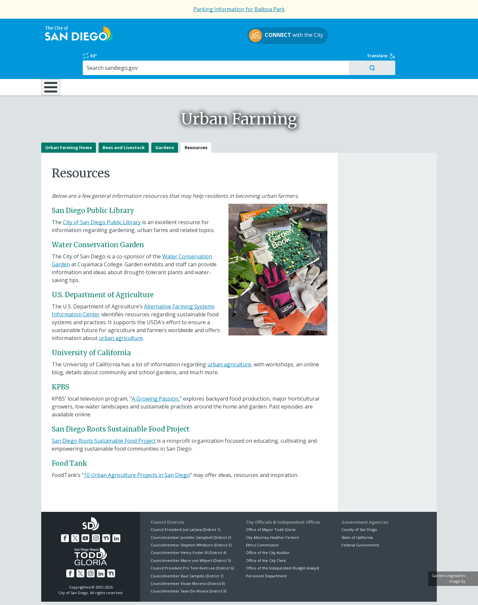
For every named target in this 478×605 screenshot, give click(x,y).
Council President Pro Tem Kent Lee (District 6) (192, 544)
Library (276, 59)
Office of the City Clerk (266, 537)
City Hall (404, 59)
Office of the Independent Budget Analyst (282, 544)
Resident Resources (156, 59)
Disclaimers (156, 592)
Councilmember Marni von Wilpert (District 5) (191, 537)
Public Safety (339, 59)
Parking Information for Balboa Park (239, 9)
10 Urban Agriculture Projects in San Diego (137, 452)
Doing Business (216, 59)
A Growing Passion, (156, 375)
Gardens (164, 124)
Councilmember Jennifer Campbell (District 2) (191, 514)
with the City (237, 36)
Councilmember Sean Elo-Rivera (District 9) (188, 568)
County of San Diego (359, 506)
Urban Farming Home (68, 124)
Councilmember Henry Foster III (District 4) (188, 529)
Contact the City (314, 592)
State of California (357, 514)
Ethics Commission (262, 521)
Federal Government (360, 521)
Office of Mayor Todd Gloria (270, 506)
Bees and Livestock (124, 124)
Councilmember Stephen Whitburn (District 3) (191, 521)
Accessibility (225, 592)
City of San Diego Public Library (102, 199)
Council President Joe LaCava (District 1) (185, 506)
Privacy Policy (190, 592)
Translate (422, 27)
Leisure (96, 59)
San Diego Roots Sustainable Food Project (104, 417)
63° (345, 27)
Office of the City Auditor (268, 529)
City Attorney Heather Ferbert (272, 514)
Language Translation (268, 592)
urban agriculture (121, 315)
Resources (196, 124)
